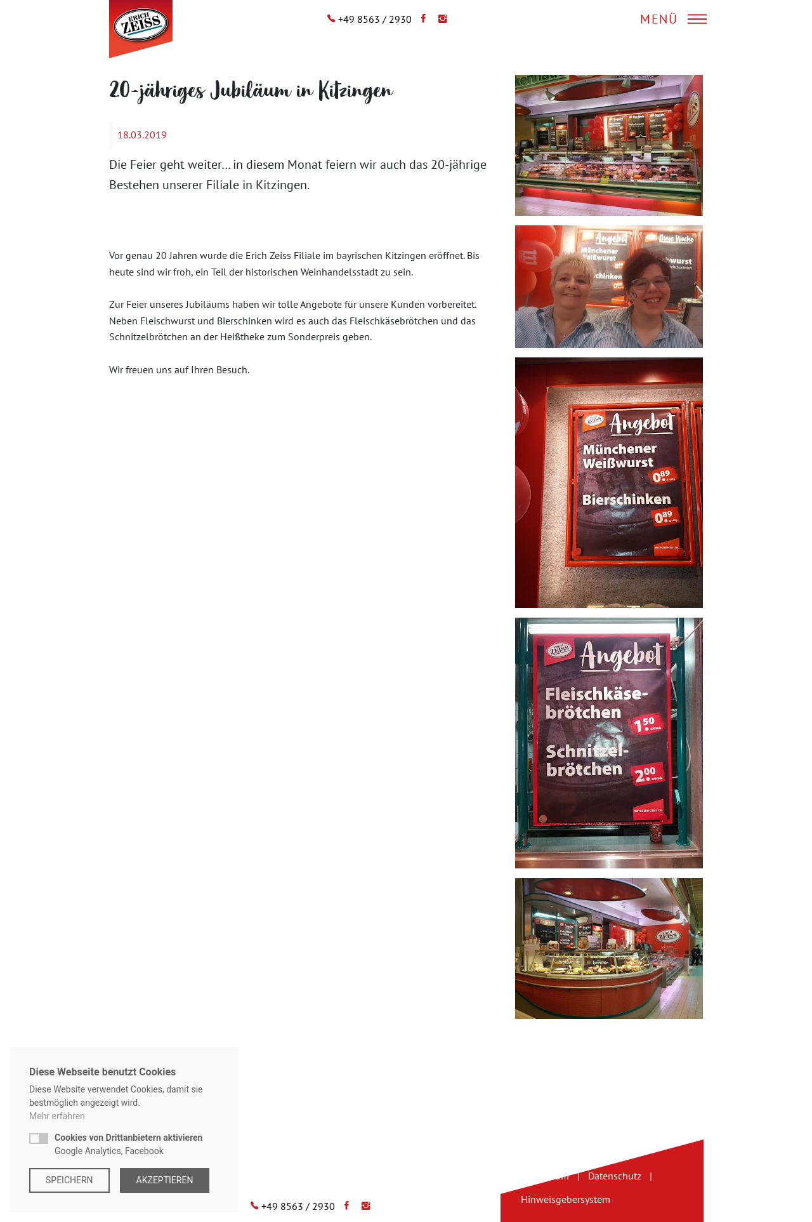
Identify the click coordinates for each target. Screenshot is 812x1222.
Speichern (69, 1180)
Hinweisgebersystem (565, 1199)
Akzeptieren (164, 1180)
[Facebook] (420, 19)
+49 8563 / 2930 (375, 19)
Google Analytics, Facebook (128, 1144)
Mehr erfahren (57, 1116)
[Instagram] (439, 19)
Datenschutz (614, 1175)
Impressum (545, 1175)
